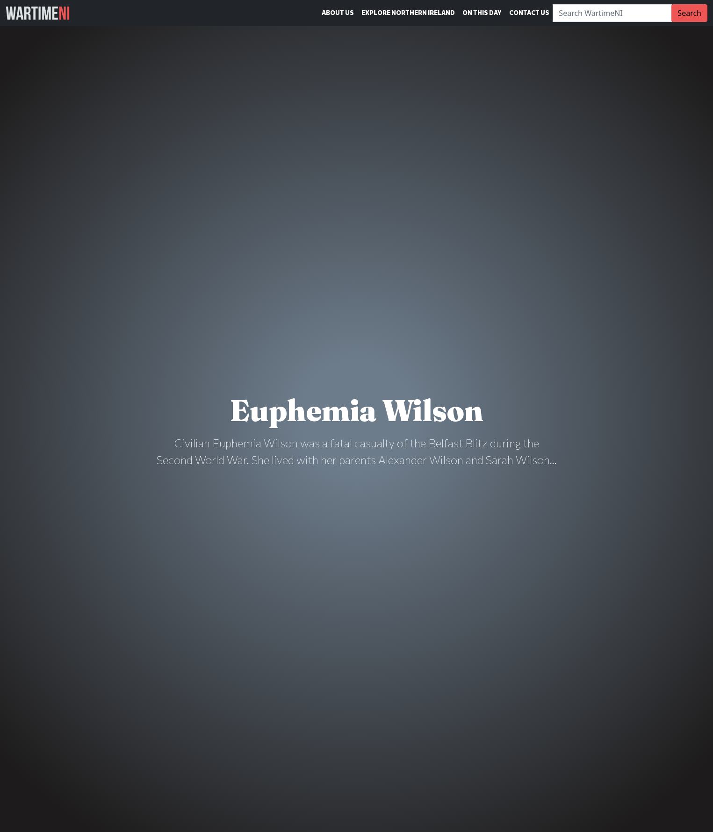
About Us (338, 12)
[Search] (612, 13)
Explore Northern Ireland (408, 12)
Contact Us (529, 12)
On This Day (482, 12)
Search (689, 13)
